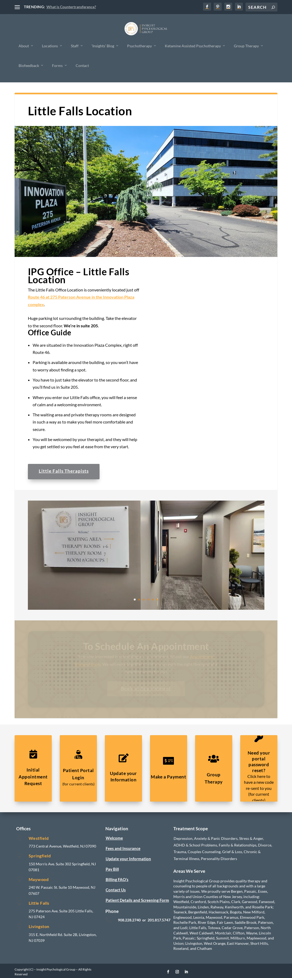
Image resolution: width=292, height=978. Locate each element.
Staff (75, 45)
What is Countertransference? (71, 7)
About (24, 45)
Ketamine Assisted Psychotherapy (193, 45)
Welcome (114, 838)
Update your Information (128, 858)
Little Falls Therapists (64, 471)
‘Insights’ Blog (103, 45)
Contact (82, 65)
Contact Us (116, 889)
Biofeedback (29, 65)
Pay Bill (112, 869)
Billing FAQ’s (117, 879)
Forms (57, 65)
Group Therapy (246, 45)
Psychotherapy (139, 45)
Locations (50, 45)
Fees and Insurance (123, 848)
